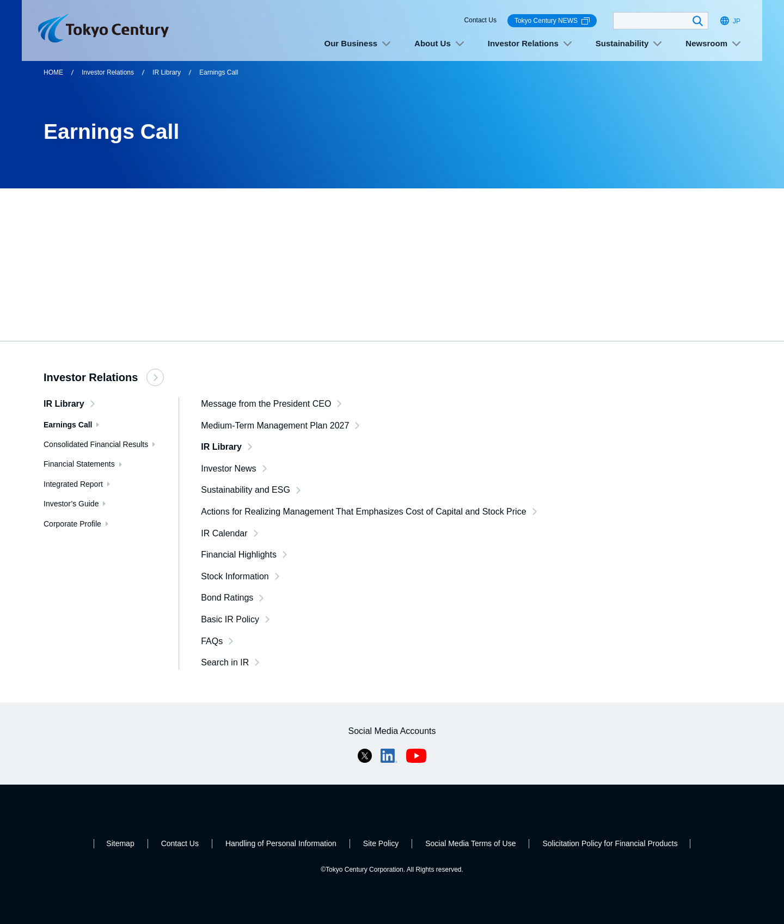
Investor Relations (108, 72)
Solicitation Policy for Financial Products (609, 843)
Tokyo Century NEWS (552, 21)
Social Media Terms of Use (470, 843)
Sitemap (120, 843)
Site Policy (381, 843)
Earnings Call (218, 72)
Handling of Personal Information (280, 843)
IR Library (166, 72)
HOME (53, 72)
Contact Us (480, 20)
